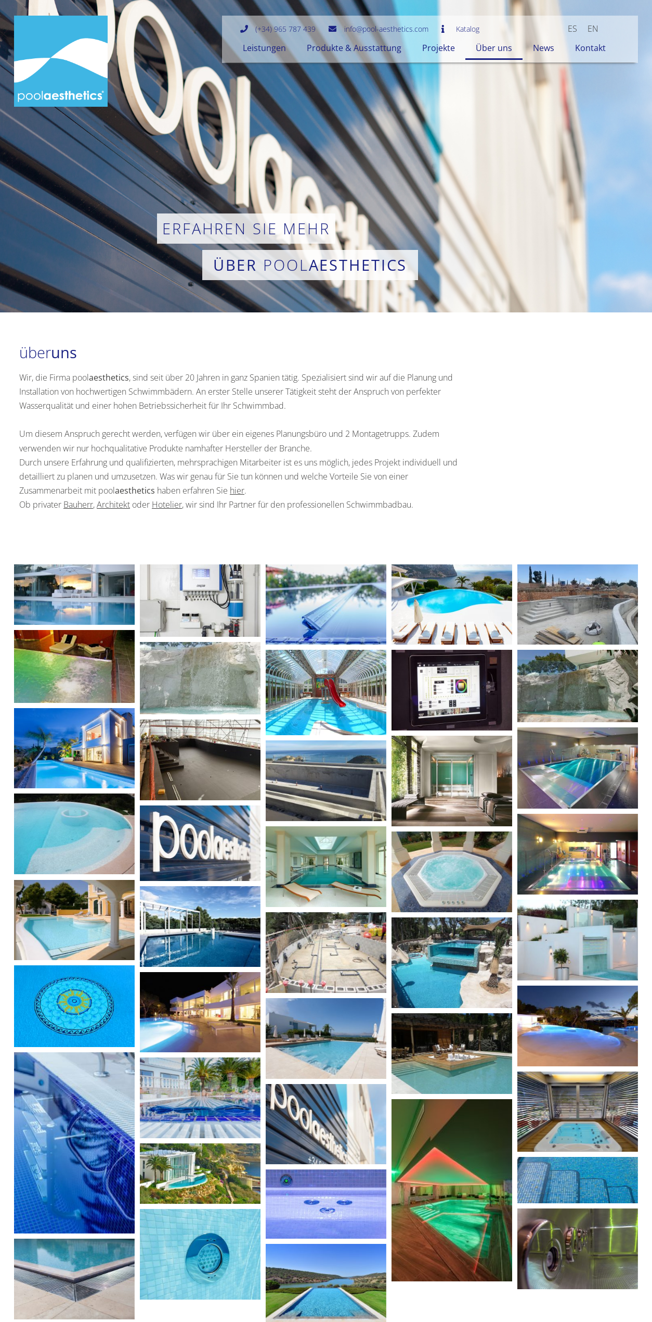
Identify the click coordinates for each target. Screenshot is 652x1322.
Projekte (438, 48)
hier (237, 490)
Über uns (494, 48)
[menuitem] (572, 28)
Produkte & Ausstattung (354, 48)
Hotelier (167, 504)
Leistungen (264, 48)
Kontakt (590, 48)
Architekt (113, 504)
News (543, 48)
